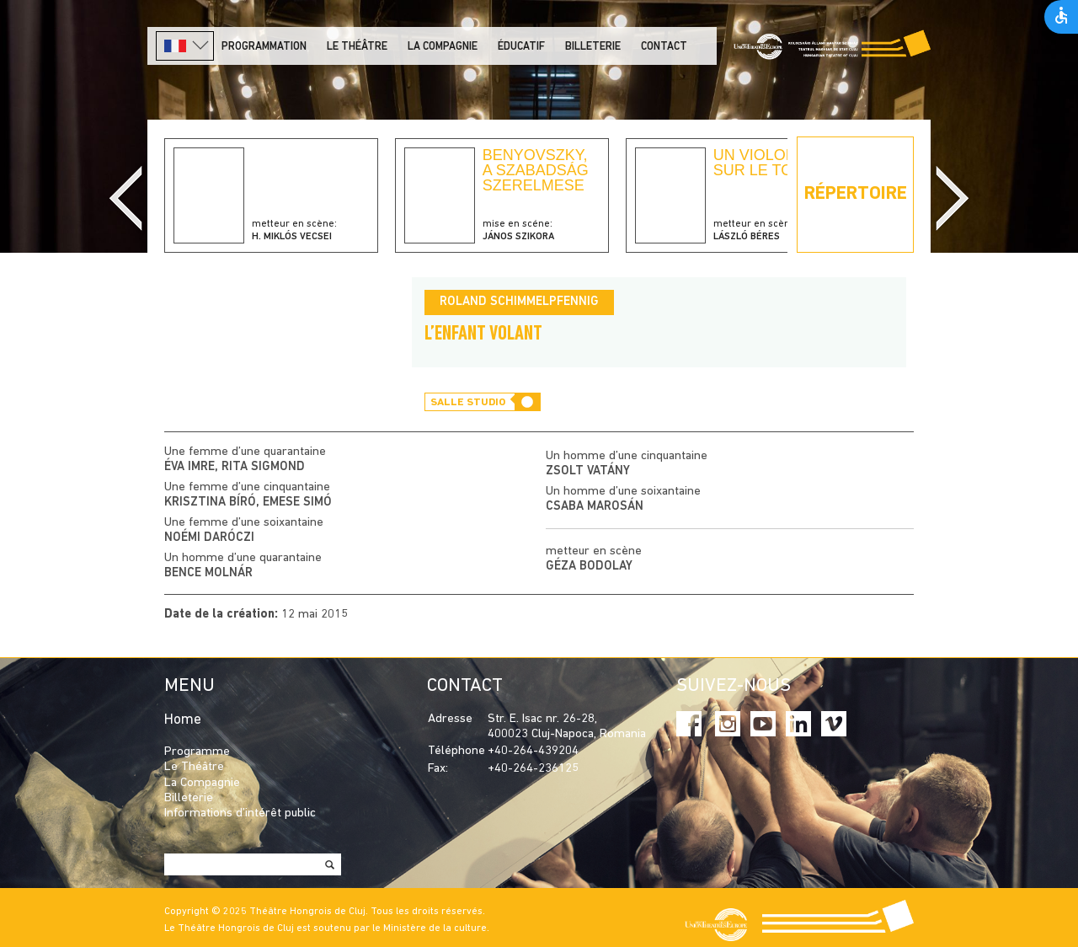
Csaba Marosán (594, 506)
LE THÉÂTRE (357, 46)
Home (182, 720)
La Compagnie (443, 46)
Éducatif (521, 46)
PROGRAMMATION (264, 46)
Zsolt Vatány (588, 471)
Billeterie (593, 46)
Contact (664, 46)
